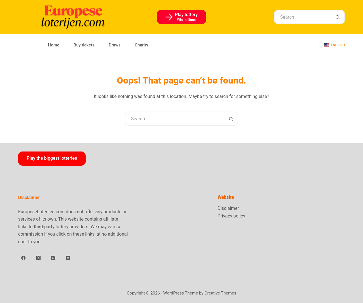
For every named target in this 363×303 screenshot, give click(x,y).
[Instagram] (53, 258)
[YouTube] (68, 258)
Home (53, 45)
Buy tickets (83, 45)
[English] (334, 45)
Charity (141, 45)
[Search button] (338, 17)
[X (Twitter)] (38, 258)
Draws (115, 45)
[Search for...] (302, 17)
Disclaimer (228, 208)
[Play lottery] (181, 17)
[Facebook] (23, 258)
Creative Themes (220, 293)
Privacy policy (231, 216)
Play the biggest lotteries (52, 158)
